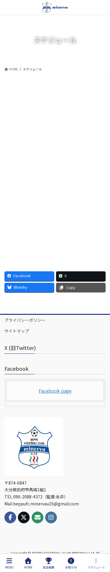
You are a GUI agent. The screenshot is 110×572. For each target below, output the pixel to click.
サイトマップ (16, 331)
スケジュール (96, 563)
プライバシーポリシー (24, 320)
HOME (28, 563)
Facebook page (55, 390)
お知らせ (71, 563)
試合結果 (49, 563)
